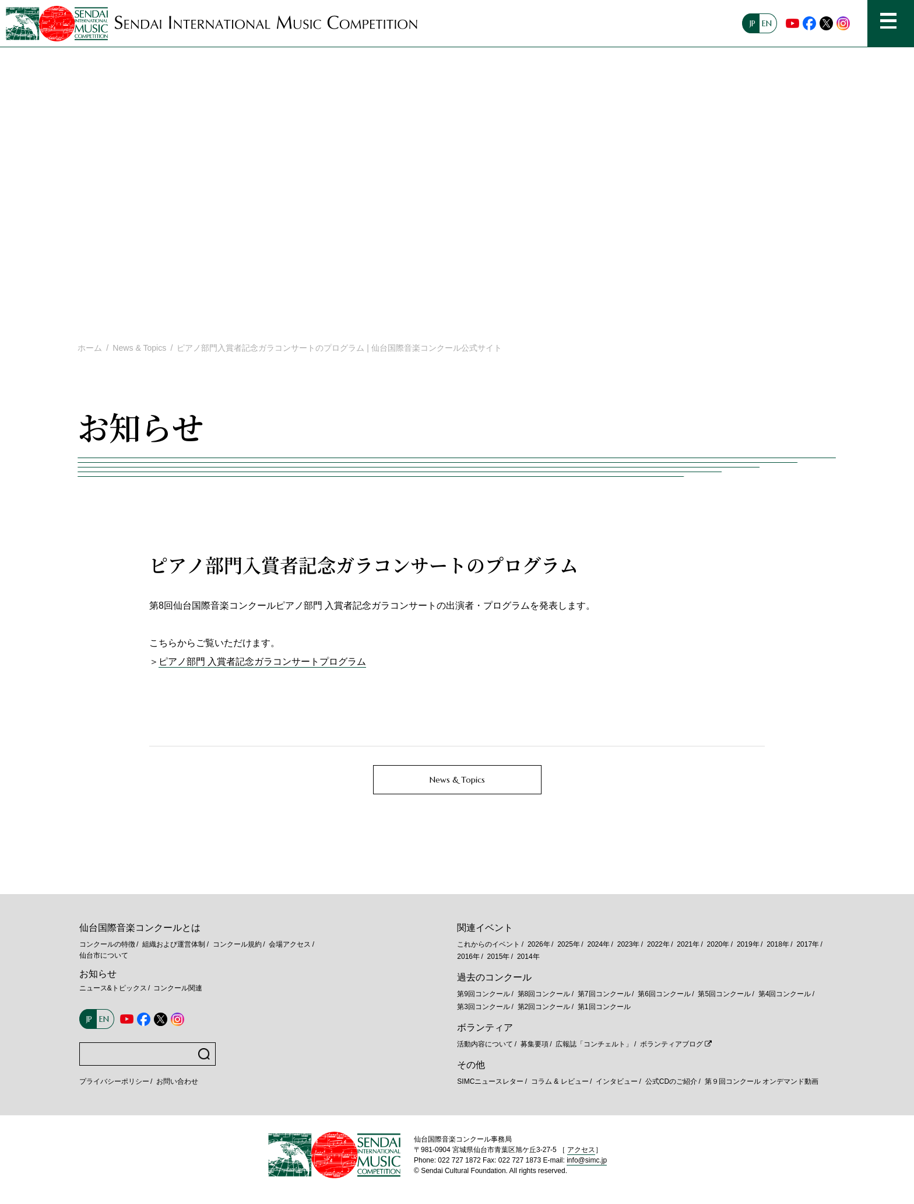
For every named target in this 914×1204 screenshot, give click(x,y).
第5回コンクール (724, 994)
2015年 (498, 956)
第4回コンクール (784, 994)
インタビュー (617, 1081)
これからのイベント (488, 944)
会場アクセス (290, 944)
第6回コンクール (664, 994)
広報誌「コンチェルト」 (594, 1044)
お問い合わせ (177, 1081)
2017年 (807, 944)
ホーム (90, 348)
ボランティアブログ (671, 1044)
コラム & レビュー (560, 1081)
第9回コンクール (483, 994)
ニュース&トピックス (113, 988)
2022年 (658, 944)
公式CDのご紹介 (671, 1081)
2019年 (748, 944)
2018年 (778, 944)
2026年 (539, 944)
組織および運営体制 (173, 944)
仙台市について (103, 955)
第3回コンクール (483, 1007)
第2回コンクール (544, 1007)
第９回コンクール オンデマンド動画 (761, 1081)
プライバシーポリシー (114, 1081)
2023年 (628, 944)
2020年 (718, 944)
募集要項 (535, 1044)
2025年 (568, 944)
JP (752, 23)
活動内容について (485, 1044)
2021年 (688, 944)
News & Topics (139, 348)
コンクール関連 (177, 988)
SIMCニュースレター (490, 1081)
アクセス (581, 1150)
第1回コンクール (604, 1007)
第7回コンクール (604, 994)
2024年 (598, 944)
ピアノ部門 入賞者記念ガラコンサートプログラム (262, 661)
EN (767, 23)
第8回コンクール (544, 994)
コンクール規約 (237, 944)
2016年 (468, 956)
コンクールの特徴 (107, 944)
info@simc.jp (587, 1160)
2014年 (528, 956)
